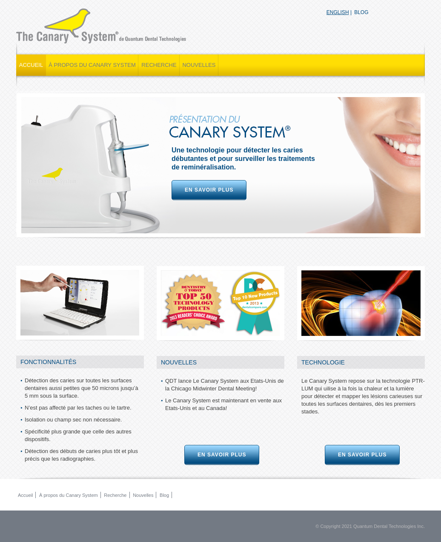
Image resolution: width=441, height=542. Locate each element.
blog (361, 12)
